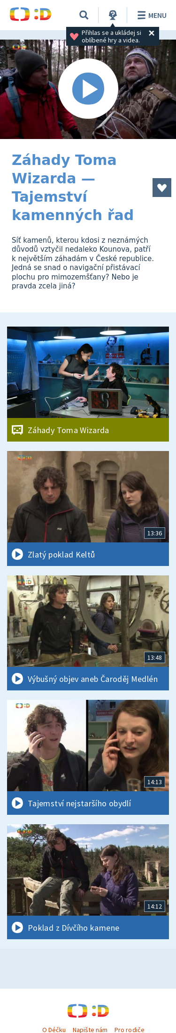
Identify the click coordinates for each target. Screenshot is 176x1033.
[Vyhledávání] (84, 15)
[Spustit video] (88, 89)
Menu (150, 15)
